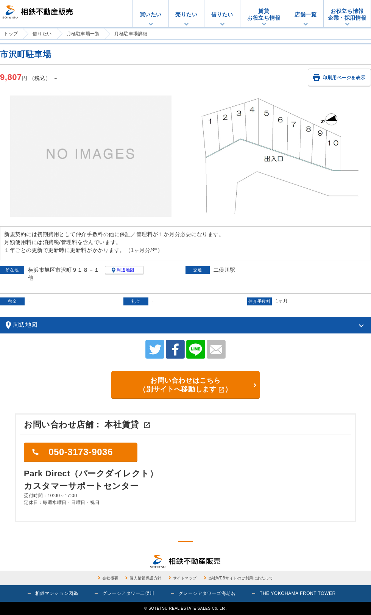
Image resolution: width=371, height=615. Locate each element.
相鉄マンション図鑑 (56, 593)
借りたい (222, 14)
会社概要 (110, 578)
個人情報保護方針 (145, 578)
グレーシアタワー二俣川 (128, 593)
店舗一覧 (305, 14)
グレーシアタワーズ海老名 (207, 593)
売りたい (186, 14)
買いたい (151, 14)
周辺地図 (122, 270)
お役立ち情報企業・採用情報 (347, 14)
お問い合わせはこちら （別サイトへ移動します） (185, 385)
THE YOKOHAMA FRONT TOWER (298, 593)
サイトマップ (185, 578)
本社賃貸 (127, 424)
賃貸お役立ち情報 (263, 14)
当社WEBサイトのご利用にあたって (240, 578)
